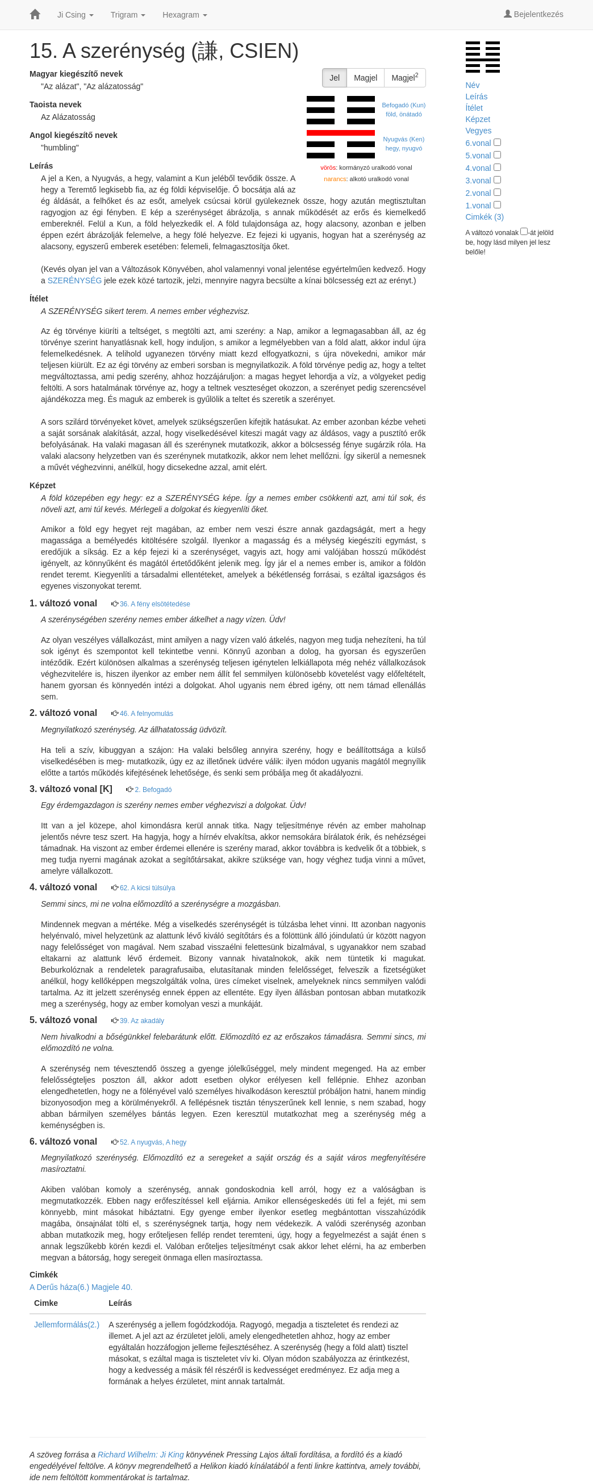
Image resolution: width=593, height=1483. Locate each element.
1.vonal (478, 205)
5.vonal (478, 155)
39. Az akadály (142, 1021)
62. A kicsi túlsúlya (147, 888)
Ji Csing (75, 14)
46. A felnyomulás (146, 714)
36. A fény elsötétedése (155, 604)
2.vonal (478, 193)
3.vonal (478, 180)
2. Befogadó (153, 790)
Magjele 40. (111, 1287)
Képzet (478, 119)
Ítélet (474, 107)
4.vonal (478, 168)
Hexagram (184, 14)
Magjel (365, 77)
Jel (334, 77)
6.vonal (478, 143)
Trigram (128, 14)
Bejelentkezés (533, 14)
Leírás (477, 96)
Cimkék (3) (485, 216)
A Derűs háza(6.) (59, 1287)
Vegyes (479, 130)
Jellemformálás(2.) (66, 1324)
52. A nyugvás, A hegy (153, 1142)
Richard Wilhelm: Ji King (141, 1454)
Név (473, 85)
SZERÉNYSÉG (75, 280)
